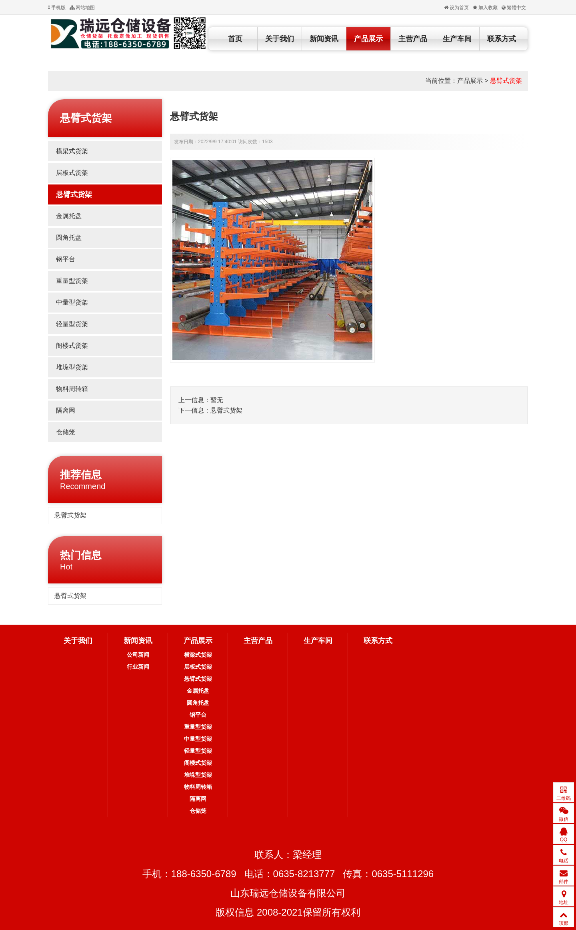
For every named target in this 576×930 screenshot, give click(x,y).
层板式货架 (72, 172)
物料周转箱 (72, 388)
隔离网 (65, 410)
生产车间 (457, 39)
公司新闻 (138, 654)
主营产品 (412, 39)
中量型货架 (72, 302)
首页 (235, 39)
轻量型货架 (72, 324)
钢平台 (65, 259)
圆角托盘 (69, 237)
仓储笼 (65, 432)
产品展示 (368, 39)
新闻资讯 (324, 39)
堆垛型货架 (72, 367)
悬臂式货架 (506, 80)
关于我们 (279, 39)
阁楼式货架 (72, 345)
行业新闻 (138, 666)
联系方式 (501, 39)
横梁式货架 (72, 151)
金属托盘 (69, 215)
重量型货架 (72, 280)
